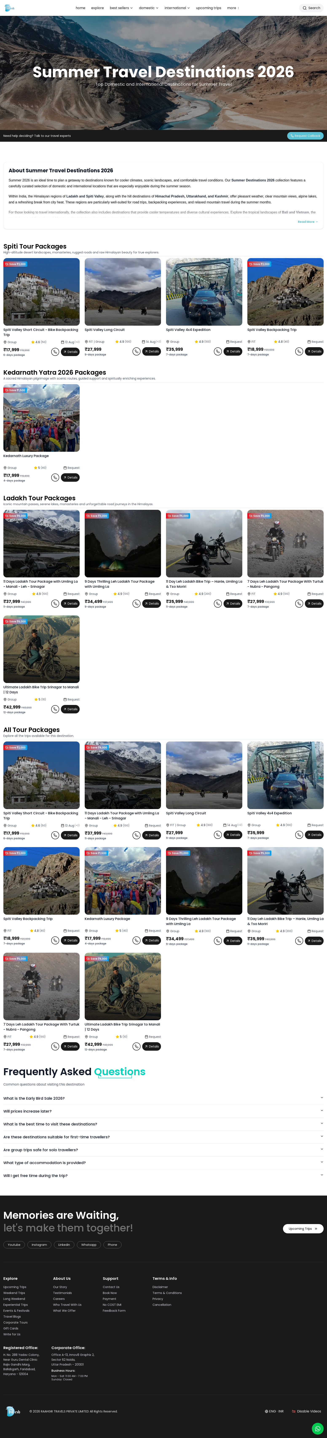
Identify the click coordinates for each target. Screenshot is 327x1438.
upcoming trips (208, 7)
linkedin (64, 1245)
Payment (111, 1299)
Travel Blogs (13, 1316)
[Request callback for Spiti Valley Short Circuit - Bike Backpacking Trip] (55, 352)
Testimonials (63, 1293)
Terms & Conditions (168, 1293)
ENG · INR (274, 1411)
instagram (39, 1245)
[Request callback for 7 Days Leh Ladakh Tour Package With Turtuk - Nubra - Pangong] (299, 604)
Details (70, 352)
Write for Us (13, 1334)
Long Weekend (15, 1299)
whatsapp (88, 1245)
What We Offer (65, 1311)
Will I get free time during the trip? (163, 1175)
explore (97, 7)
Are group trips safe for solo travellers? (163, 1149)
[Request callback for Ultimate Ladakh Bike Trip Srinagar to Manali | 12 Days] (55, 709)
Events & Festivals (17, 1311)
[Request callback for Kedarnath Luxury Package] (55, 477)
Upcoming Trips (303, 1233)
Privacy (159, 1299)
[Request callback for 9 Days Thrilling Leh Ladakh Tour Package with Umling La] (137, 604)
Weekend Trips (15, 1293)
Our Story (61, 1287)
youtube (14, 1245)
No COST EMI (113, 1305)
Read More (308, 222)
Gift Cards (12, 1328)
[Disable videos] (306, 1411)
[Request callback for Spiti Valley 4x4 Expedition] (218, 351)
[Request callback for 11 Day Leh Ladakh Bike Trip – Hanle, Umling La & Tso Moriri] (218, 604)
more (233, 8)
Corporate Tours (16, 1322)
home (80, 7)
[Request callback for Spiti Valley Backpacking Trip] (299, 351)
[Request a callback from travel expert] (305, 136)
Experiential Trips (16, 1305)
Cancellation (163, 1305)
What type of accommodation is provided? (163, 1162)
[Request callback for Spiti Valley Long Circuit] (137, 351)
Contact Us (112, 1287)
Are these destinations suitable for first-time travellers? (163, 1137)
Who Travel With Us (68, 1305)
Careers (60, 1299)
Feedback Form (115, 1311)
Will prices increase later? (163, 1111)
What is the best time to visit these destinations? (163, 1124)
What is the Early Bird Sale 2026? (163, 1098)
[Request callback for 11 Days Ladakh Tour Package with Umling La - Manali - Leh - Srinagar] (55, 604)
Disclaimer (161, 1287)
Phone (112, 1245)
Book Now (111, 1293)
